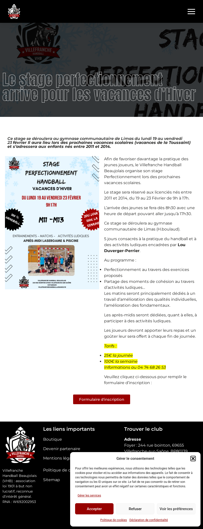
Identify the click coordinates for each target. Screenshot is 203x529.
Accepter (94, 509)
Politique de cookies (113, 520)
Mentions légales (60, 458)
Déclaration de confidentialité (148, 520)
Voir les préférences (176, 509)
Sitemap (51, 479)
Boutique (52, 439)
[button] (193, 458)
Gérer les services (89, 495)
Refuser (135, 509)
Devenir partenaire (61, 448)
